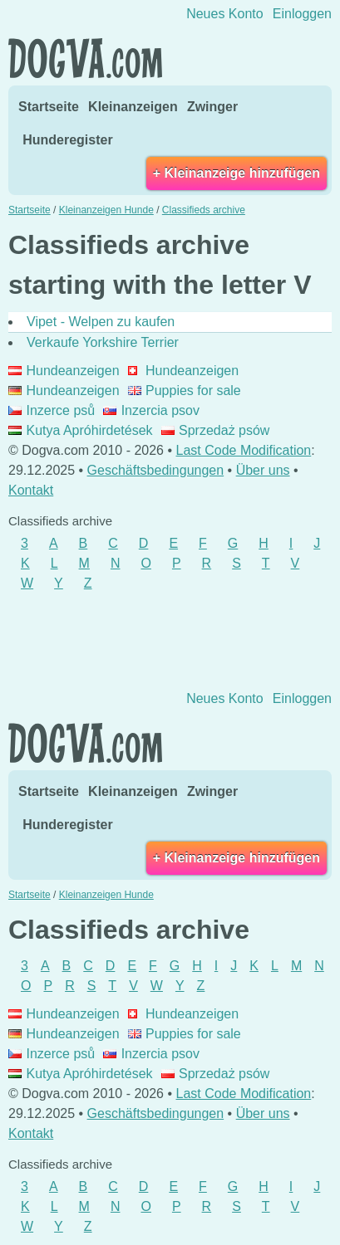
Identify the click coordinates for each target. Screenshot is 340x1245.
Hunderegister (67, 140)
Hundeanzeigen (64, 371)
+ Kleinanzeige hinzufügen (236, 173)
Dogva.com (85, 58)
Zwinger (212, 107)
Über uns (263, 470)
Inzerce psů (51, 410)
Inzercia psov (151, 410)
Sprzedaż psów (215, 430)
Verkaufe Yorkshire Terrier (103, 342)
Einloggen (302, 14)
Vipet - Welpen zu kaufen (101, 322)
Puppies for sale (184, 390)
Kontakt (30, 490)
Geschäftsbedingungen (155, 470)
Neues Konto (225, 14)
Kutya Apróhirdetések (80, 430)
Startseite (48, 107)
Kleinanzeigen (133, 107)
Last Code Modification (244, 450)
